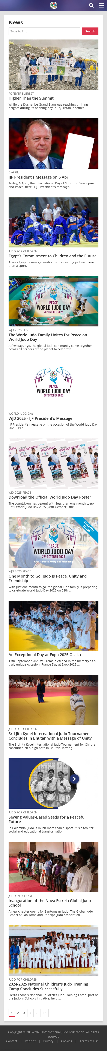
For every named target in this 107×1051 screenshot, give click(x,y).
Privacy (48, 1041)
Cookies (66, 1041)
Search (90, 31)
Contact (11, 1041)
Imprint (30, 1041)
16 (44, 1013)
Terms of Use (89, 1041)
